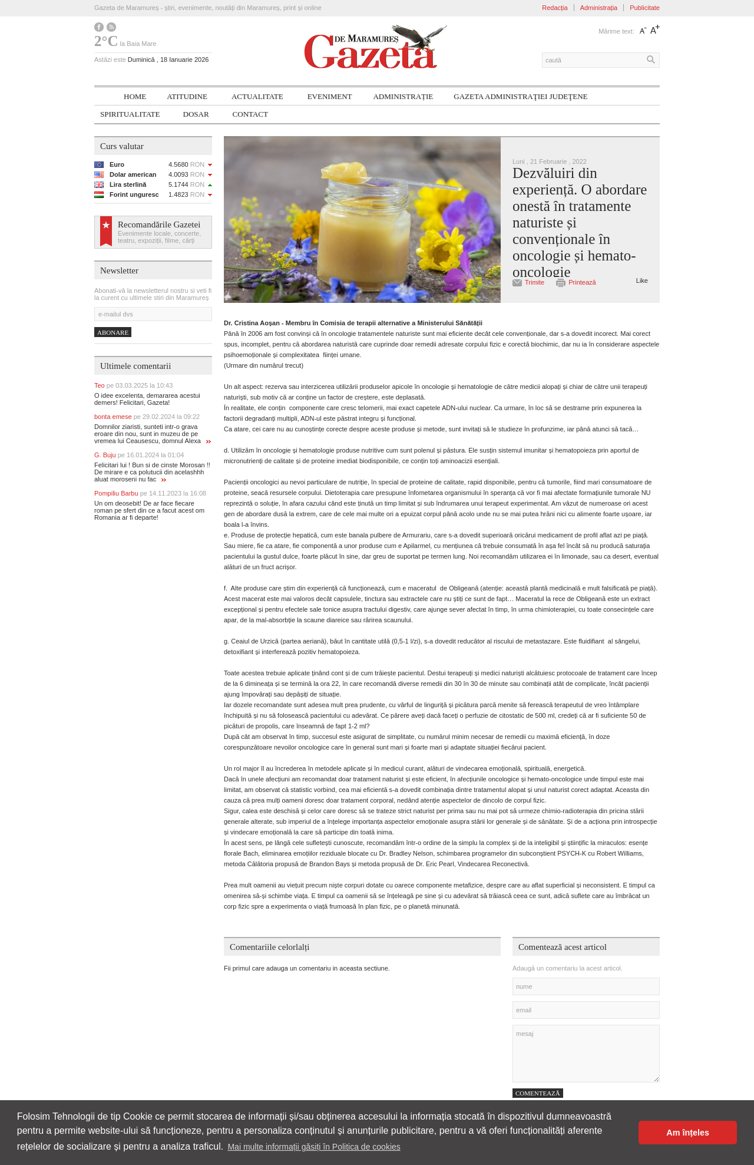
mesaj (586, 1054)
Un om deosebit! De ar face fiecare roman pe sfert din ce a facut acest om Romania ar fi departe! (149, 510)
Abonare (112, 332)
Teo (133, 385)
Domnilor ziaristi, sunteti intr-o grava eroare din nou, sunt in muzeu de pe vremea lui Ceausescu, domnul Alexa (152, 433)
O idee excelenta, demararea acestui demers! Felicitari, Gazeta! (147, 399)
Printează (582, 282)
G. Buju (139, 454)
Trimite (534, 282)
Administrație (403, 96)
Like (642, 280)
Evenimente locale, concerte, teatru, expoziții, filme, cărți (159, 237)
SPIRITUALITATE (130, 114)
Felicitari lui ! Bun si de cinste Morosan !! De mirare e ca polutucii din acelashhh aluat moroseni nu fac (152, 472)
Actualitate (257, 96)
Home (135, 96)
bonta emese (147, 416)
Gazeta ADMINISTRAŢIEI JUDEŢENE (520, 96)
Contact (250, 114)
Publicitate (645, 7)
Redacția (554, 7)
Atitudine (187, 96)
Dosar (196, 114)
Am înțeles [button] (687, 1132)
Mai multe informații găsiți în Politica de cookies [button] (313, 1146)
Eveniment (329, 96)
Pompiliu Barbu (150, 493)
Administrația (599, 7)
